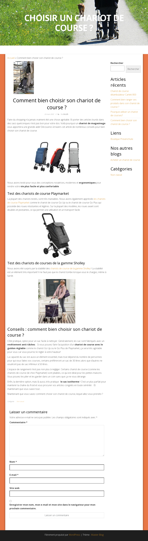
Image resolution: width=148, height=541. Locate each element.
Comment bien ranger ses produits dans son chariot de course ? (125, 103)
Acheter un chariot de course (125, 159)
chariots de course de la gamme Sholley (70, 268)
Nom (13, 461)
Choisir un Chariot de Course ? (74, 23)
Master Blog (97, 534)
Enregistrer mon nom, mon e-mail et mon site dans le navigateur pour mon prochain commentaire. (52, 506)
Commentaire (18, 422)
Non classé (20, 401)
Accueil (10, 57)
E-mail (14, 474)
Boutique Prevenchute (122, 139)
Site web (14, 488)
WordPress (74, 534)
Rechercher (117, 63)
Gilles (65, 114)
